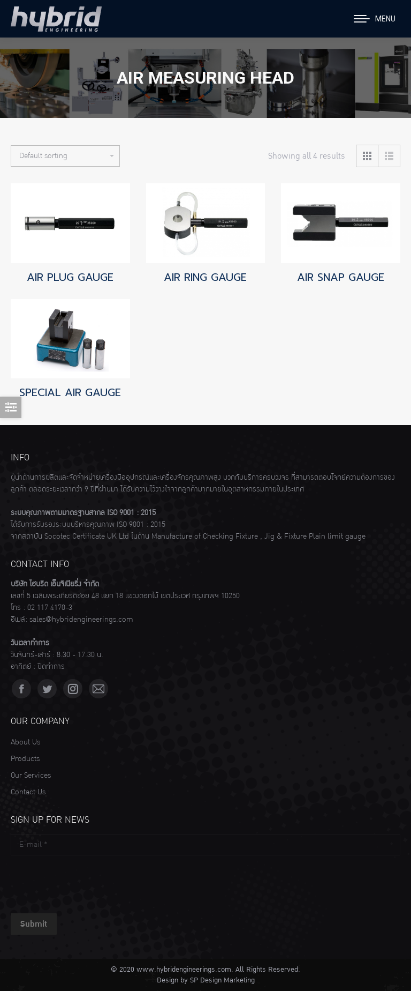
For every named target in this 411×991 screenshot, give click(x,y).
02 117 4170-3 (49, 608)
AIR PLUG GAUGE (70, 277)
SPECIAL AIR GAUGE (70, 392)
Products (25, 759)
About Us (25, 742)
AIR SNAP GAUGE (340, 277)
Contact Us (28, 792)
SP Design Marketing (222, 980)
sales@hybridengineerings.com (81, 619)
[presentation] (92, 882)
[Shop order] (65, 156)
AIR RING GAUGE (205, 277)
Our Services (31, 775)
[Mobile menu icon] (374, 19)
